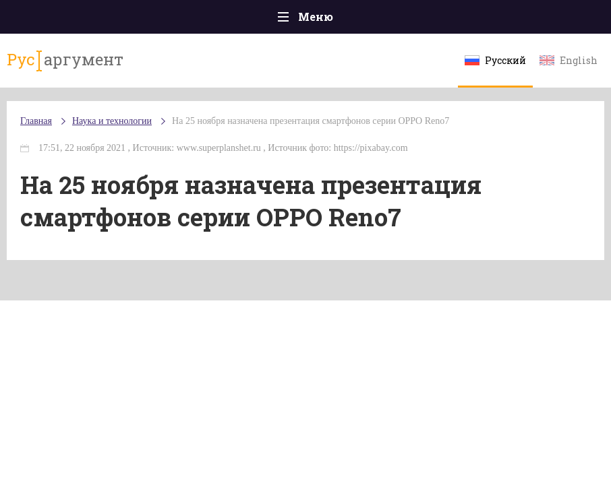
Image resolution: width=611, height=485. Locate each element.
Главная (36, 121)
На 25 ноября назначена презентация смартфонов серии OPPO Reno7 (310, 121)
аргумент (65, 59)
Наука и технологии (112, 121)
